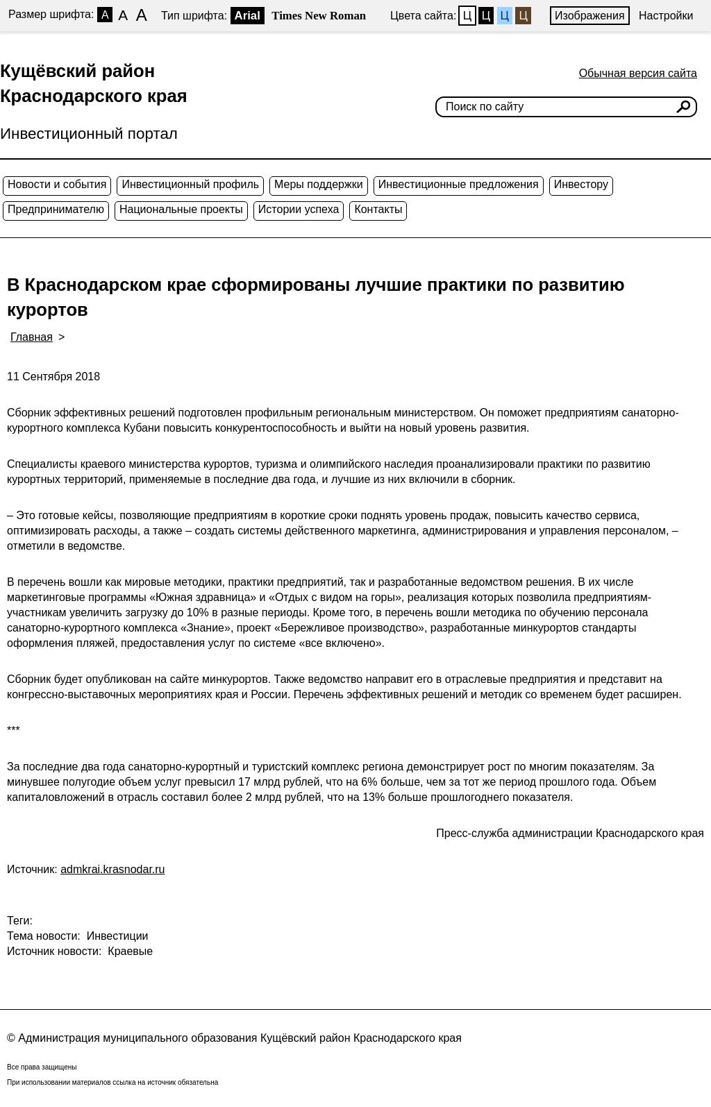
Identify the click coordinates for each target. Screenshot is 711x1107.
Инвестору (581, 184)
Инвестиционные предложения (458, 184)
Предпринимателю (56, 209)
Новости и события (57, 184)
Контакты (378, 209)
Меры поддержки (318, 184)
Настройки (666, 16)
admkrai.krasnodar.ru (112, 869)
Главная (31, 337)
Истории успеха (299, 209)
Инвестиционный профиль (190, 184)
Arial (247, 15)
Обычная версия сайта (638, 73)
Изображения (590, 16)
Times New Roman (318, 15)
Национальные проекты (181, 209)
